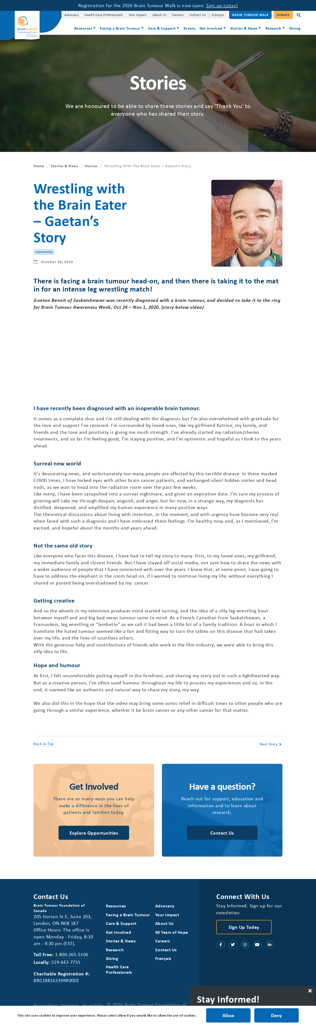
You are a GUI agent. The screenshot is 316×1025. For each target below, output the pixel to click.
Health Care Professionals (103, 14)
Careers (178, 14)
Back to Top (44, 748)
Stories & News (243, 28)
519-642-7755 (65, 967)
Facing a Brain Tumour (120, 28)
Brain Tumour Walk (250, 14)
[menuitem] (85, 29)
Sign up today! (222, 5)
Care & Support (162, 28)
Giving (295, 28)
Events (190, 28)
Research (273, 28)
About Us (159, 14)
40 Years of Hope (171, 937)
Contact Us (198, 14)
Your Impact (138, 14)
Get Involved (210, 28)
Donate (283, 14)
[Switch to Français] (218, 15)
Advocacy (71, 14)
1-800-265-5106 (71, 959)
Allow (228, 1015)
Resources (83, 28)
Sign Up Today (244, 932)
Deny (276, 1015)
